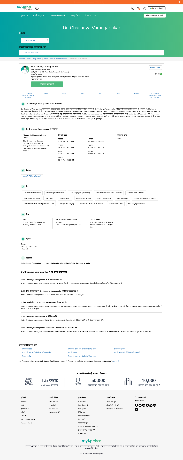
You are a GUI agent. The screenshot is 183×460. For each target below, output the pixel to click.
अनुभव (118, 93)
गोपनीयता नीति (53, 402)
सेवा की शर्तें (52, 405)
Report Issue (155, 67)
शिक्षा (100, 93)
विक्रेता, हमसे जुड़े (82, 423)
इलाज (23, 15)
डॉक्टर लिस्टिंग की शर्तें (112, 405)
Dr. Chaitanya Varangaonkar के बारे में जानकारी (28, 95)
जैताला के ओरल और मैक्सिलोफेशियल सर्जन (82, 356)
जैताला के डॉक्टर (27, 356)
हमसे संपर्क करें (25, 409)
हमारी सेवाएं (82, 398)
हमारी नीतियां (53, 398)
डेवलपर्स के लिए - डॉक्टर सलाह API (88, 426)
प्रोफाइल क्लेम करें (47, 84)
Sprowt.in (24, 416)
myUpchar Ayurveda (28, 419)
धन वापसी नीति (53, 409)
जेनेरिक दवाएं (81, 412)
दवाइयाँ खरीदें (81, 402)
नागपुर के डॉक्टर (27, 349)
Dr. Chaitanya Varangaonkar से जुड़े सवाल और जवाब (155, 95)
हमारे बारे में (24, 402)
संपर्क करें (116, 361)
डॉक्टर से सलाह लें (58, 15)
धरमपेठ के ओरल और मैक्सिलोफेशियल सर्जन (36, 353)
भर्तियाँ (23, 412)
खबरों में (23, 405)
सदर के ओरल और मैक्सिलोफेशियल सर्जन (127, 353)
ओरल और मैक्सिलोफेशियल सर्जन (32, 176)
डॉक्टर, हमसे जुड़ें (111, 402)
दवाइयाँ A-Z (75, 15)
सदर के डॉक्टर (72, 353)
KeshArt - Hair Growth (28, 423)
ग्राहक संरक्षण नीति (54, 412)
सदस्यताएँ (136, 93)
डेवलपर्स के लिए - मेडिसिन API (86, 430)
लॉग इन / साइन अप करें (155, 15)
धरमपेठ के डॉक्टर (119, 349)
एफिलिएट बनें (82, 433)
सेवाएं (82, 93)
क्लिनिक (46, 93)
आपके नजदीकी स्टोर (83, 416)
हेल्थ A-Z (89, 15)
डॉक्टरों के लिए (111, 398)
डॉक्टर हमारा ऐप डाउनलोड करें (114, 409)
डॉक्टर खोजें (81, 419)
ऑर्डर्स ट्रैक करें (82, 409)
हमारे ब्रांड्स (37, 15)
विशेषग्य (64, 93)
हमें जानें (23, 398)
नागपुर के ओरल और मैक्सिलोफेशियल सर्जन (82, 349)
